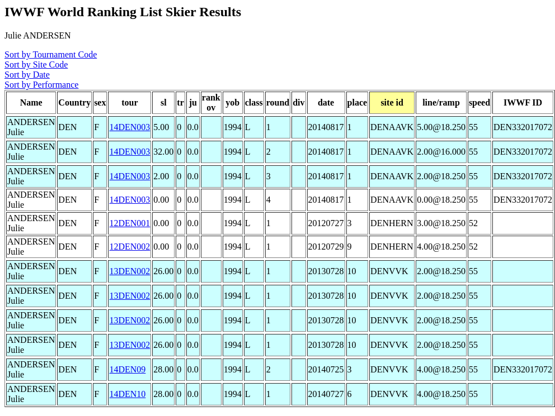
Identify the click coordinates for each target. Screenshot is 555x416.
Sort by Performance (41, 84)
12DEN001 (129, 223)
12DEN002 (129, 246)
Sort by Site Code (36, 64)
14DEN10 (127, 394)
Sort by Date (27, 74)
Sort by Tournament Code (50, 54)
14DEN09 (127, 369)
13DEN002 (129, 271)
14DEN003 (129, 127)
